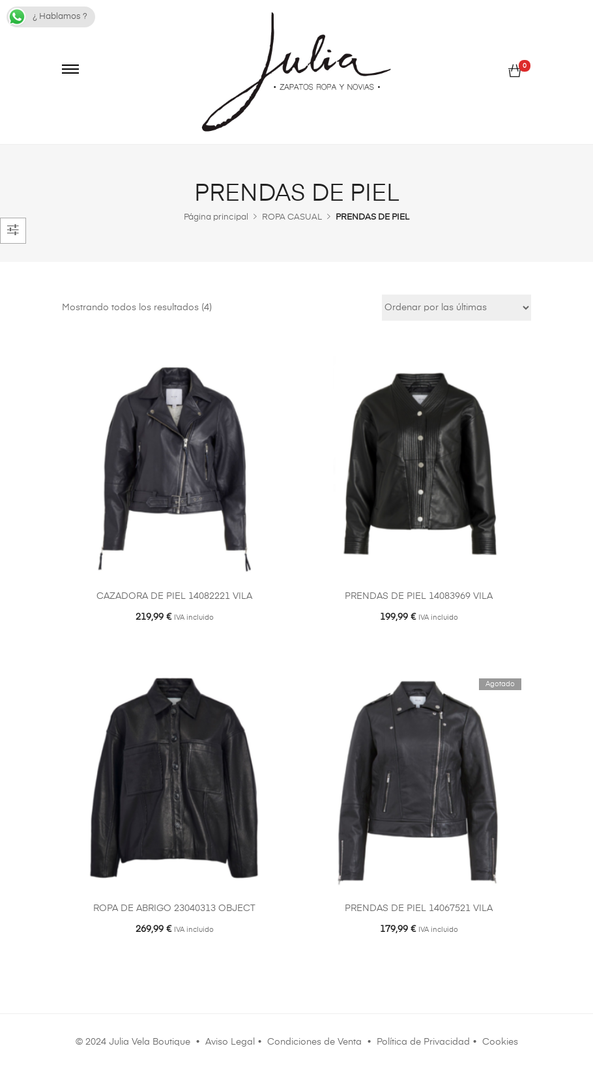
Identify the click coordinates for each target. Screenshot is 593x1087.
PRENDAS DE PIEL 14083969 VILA (419, 596)
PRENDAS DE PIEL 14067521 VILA (419, 908)
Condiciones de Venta (314, 1042)
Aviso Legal (230, 1042)
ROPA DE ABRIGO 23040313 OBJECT (174, 908)
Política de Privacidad (423, 1042)
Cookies (500, 1042)
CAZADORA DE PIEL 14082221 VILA (174, 596)
